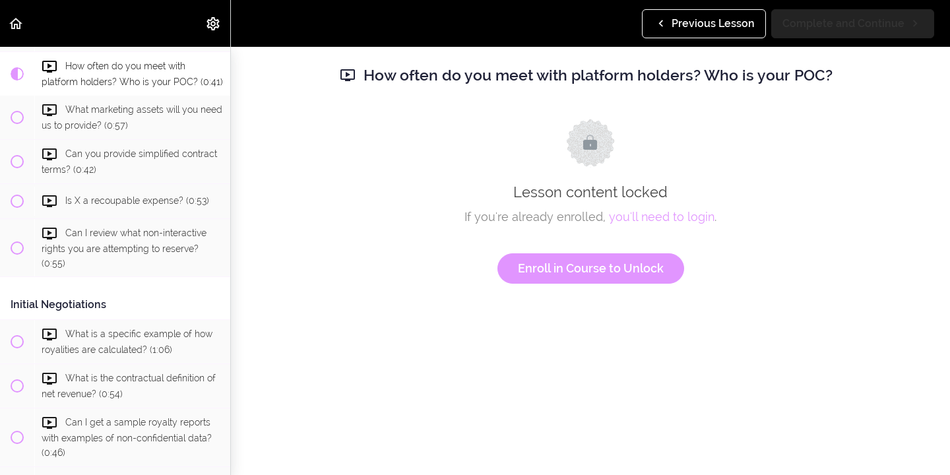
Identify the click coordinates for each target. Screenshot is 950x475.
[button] (16, 23)
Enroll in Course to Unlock (591, 268)
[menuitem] (213, 23)
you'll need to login (661, 217)
